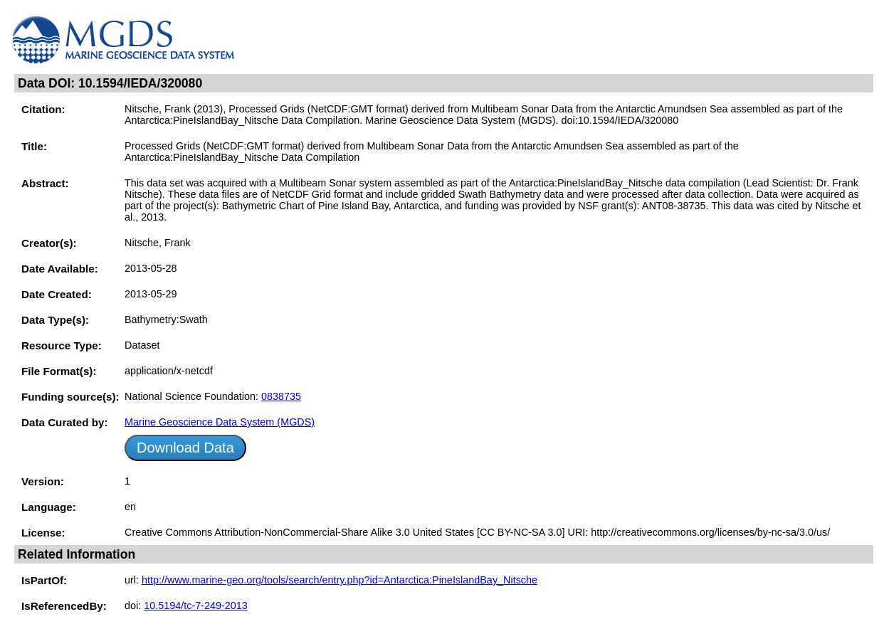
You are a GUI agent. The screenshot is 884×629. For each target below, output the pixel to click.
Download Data (185, 447)
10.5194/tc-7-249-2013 (196, 605)
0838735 (281, 396)
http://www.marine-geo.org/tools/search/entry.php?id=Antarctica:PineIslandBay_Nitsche (339, 580)
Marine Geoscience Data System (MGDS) (220, 422)
